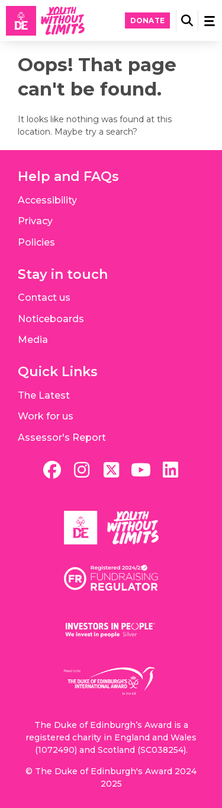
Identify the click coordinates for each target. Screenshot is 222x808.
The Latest (44, 395)
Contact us (44, 297)
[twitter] (111, 470)
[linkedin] (170, 470)
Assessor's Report (62, 437)
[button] (187, 20)
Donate (147, 20)
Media (33, 339)
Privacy (35, 221)
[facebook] (52, 470)
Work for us (45, 416)
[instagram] (82, 470)
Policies (36, 242)
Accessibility (47, 200)
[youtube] (141, 470)
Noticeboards (51, 319)
